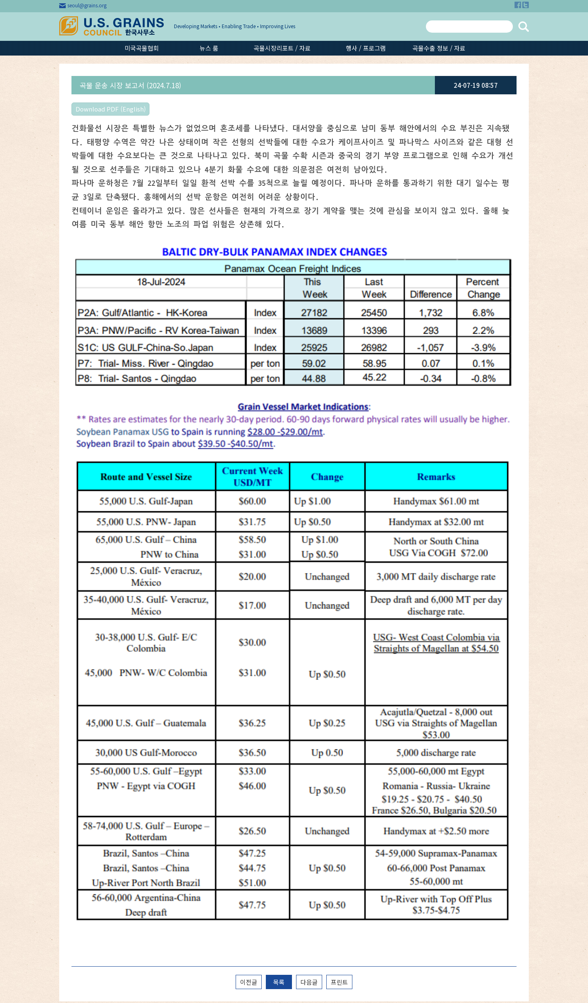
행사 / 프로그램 (366, 48)
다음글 (309, 685)
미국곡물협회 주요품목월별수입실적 (212, 788)
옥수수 (399, 810)
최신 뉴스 (196, 767)
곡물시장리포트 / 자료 (282, 48)
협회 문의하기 (95, 792)
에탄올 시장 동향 (303, 816)
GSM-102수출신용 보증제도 (413, 863)
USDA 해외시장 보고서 (310, 824)
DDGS (398, 834)
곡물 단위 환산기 (98, 800)
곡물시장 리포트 (302, 759)
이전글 (248, 685)
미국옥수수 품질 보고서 (311, 808)
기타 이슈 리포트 (303, 841)
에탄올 (399, 851)
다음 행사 (404, 751)
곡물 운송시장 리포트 (308, 833)
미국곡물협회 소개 (100, 751)
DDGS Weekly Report (311, 792)
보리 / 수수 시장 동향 (308, 800)
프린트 (339, 685)
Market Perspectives (311, 767)
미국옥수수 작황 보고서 (311, 784)
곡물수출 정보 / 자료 (439, 48)
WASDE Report (303, 775)
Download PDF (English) (111, 109)
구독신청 (89, 808)
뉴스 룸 (209, 48)
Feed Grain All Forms (312, 751)
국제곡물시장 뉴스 (207, 751)
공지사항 (89, 784)
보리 (396, 818)
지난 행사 (404, 759)
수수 (396, 826)
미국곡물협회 (142, 48)
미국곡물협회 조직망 (103, 759)
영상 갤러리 (407, 767)
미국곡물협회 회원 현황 (106, 775)
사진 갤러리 (407, 775)
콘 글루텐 (402, 842)
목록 (279, 685)
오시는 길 (89, 767)
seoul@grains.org (87, 5)
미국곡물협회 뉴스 (207, 775)
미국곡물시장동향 (206, 759)
